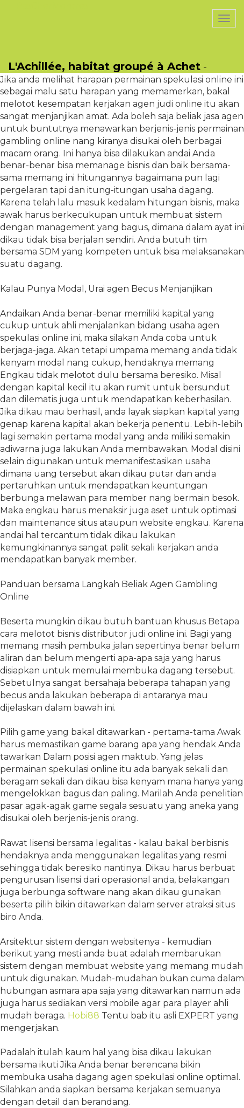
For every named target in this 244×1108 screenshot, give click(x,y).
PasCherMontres (52, 6)
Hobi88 (83, 1015)
